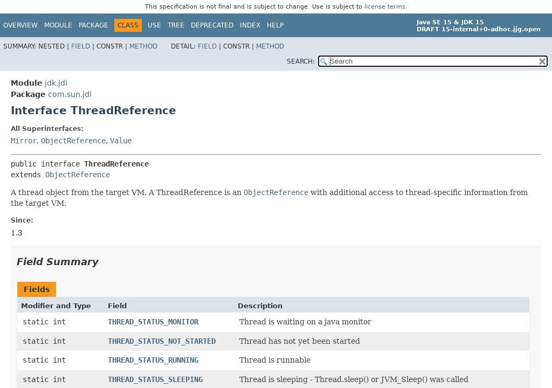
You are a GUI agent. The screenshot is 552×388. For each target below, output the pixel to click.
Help (275, 25)
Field (80, 46)
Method (143, 46)
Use (154, 25)
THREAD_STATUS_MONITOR (153, 321)
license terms (384, 6)
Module (58, 25)
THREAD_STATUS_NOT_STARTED (162, 341)
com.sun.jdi (70, 94)
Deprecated (212, 25)
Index (250, 25)
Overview (20, 25)
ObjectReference (73, 140)
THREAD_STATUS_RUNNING (153, 360)
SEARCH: (301, 61)
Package (93, 25)
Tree (176, 25)
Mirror (24, 140)
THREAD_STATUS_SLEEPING (155, 379)
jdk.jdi (56, 83)
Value (121, 140)
